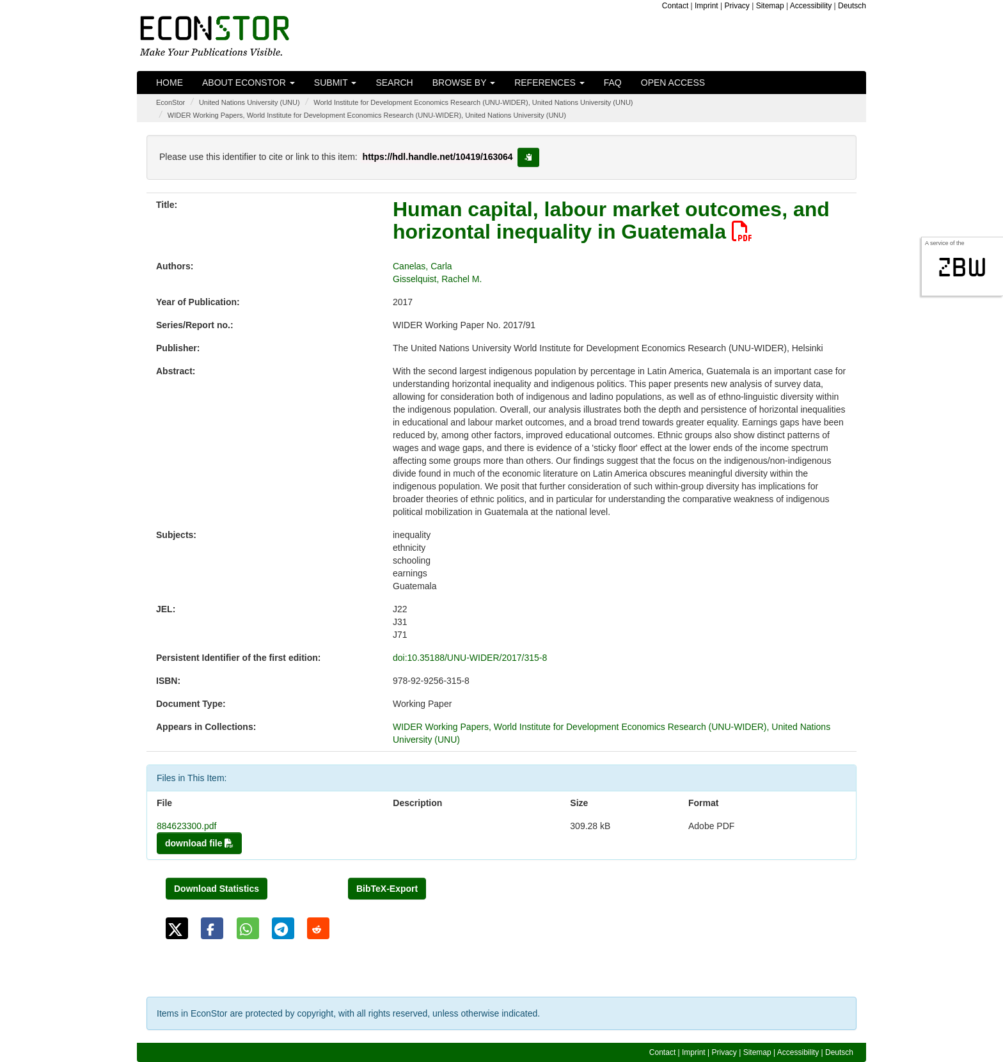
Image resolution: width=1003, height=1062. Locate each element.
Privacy (737, 5)
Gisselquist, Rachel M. (437, 279)
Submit (335, 82)
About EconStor (248, 82)
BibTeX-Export (387, 889)
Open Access (673, 82)
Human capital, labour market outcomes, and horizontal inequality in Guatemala (611, 220)
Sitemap (770, 5)
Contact (675, 5)
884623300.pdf (186, 826)
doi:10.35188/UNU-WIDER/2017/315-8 (470, 658)
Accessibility (811, 5)
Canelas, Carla (422, 266)
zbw (962, 267)
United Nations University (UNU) (249, 102)
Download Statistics (216, 889)
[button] (177, 928)
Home (169, 82)
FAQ (613, 82)
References (549, 82)
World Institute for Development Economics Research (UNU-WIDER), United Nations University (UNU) (473, 102)
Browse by (463, 82)
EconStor (170, 102)
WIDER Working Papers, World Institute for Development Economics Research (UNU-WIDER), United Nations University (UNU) (367, 115)
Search (394, 82)
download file (199, 843)
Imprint (706, 5)
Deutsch (852, 5)
